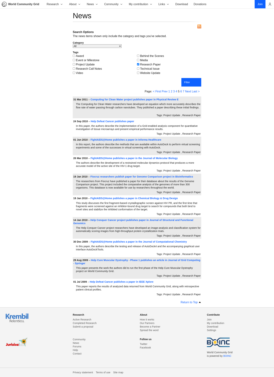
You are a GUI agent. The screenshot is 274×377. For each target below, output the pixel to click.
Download (212, 326)
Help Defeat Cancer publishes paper (112, 121)
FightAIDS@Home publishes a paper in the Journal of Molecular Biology (134, 158)
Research (55, 4)
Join (209, 319)
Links (163, 4)
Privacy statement (83, 372)
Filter (187, 82)
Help (75, 350)
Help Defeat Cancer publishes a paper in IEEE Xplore (122, 281)
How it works (147, 319)
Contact (77, 353)
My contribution (140, 4)
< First (157, 91)
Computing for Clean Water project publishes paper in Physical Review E (135, 99)
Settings (211, 330)
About (75, 4)
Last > (196, 91)
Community (113, 4)
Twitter (143, 344)
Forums (77, 346)
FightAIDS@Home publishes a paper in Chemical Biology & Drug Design (134, 198)
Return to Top (191, 302)
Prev (165, 91)
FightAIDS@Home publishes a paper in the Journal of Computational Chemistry (139, 241)
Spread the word (149, 330)
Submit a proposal (83, 326)
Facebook (145, 347)
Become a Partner (150, 326)
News (92, 4)
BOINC (227, 355)
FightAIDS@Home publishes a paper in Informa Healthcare (126, 139)
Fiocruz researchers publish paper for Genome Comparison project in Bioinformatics (141, 176)
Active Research (82, 319)
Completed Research (85, 323)
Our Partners (147, 323)
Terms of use (103, 372)
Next (188, 91)
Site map (118, 372)
